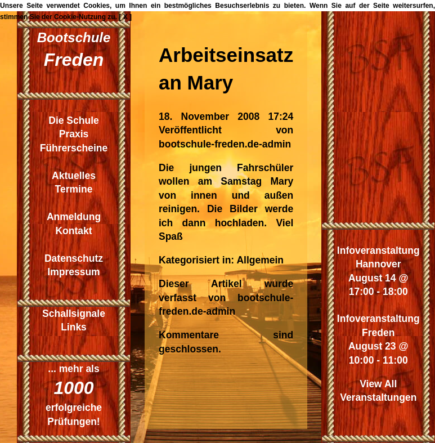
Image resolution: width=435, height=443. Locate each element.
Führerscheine (74, 148)
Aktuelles (74, 175)
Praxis (74, 134)
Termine (74, 189)
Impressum (73, 272)
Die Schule (73, 120)
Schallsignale (73, 313)
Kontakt (73, 230)
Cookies (96, 6)
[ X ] (125, 17)
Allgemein (260, 260)
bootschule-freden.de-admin (225, 144)
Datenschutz (73, 258)
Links (74, 327)
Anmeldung (74, 216)
